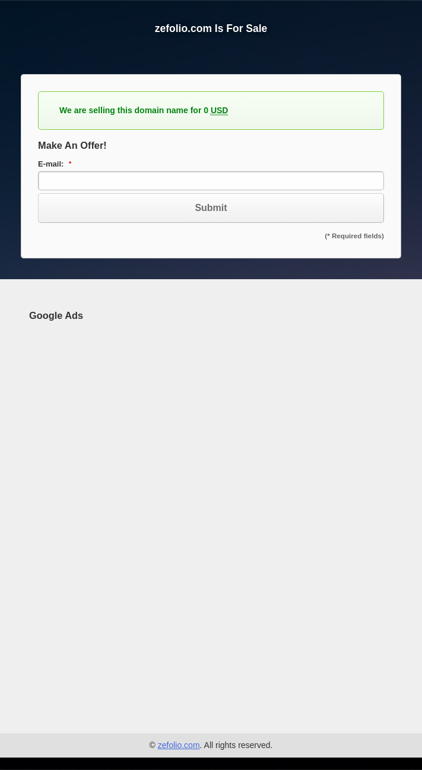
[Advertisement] (118, 510)
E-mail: (56, 164)
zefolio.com (179, 745)
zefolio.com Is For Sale (211, 28)
